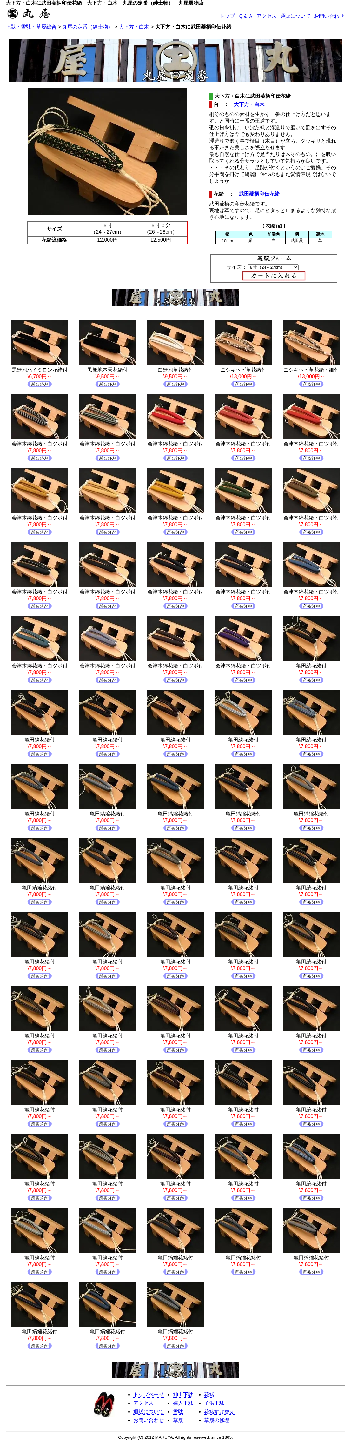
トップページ (148, 1394)
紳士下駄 (183, 1394)
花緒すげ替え (219, 1411)
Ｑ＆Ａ (245, 16)
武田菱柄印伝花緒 (259, 194)
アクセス (266, 16)
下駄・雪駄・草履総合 (31, 27)
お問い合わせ (329, 16)
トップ (227, 16)
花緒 (209, 1394)
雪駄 (178, 1411)
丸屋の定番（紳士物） (87, 27)
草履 (178, 1420)
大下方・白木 (134, 27)
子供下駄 (214, 1403)
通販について (295, 16)
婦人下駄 (183, 1403)
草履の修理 (216, 1420)
